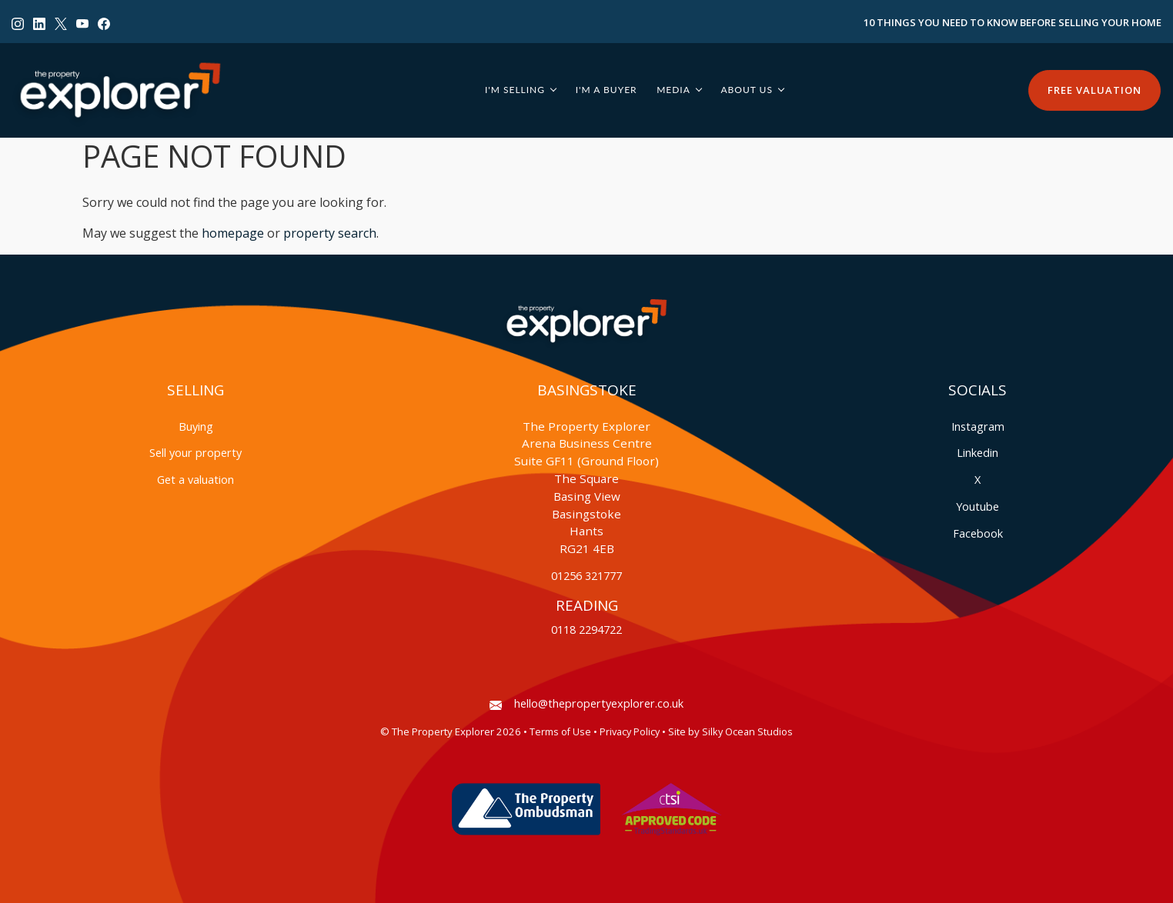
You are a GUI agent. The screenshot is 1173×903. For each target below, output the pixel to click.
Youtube (977, 506)
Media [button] (673, 89)
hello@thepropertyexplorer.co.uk (586, 703)
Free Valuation (1094, 90)
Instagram (977, 426)
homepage (233, 233)
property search (329, 233)
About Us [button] (746, 89)
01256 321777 (586, 575)
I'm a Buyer (606, 89)
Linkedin (977, 452)
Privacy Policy (630, 731)
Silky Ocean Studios (747, 731)
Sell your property (195, 452)
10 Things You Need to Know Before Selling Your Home (1012, 22)
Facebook (978, 533)
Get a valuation (195, 479)
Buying (196, 426)
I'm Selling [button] (515, 89)
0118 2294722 (586, 629)
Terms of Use (560, 731)
